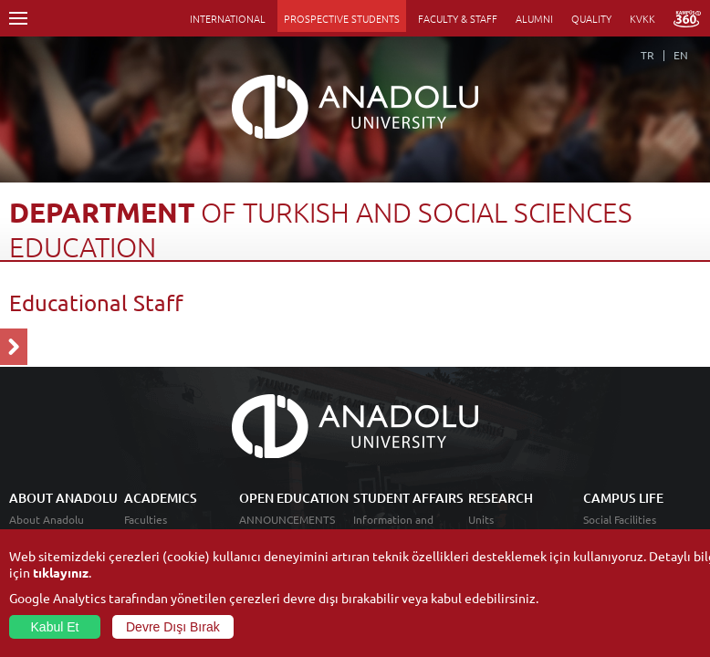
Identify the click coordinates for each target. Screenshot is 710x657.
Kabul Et (55, 627)
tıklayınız (61, 572)
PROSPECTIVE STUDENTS (342, 18)
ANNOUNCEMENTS (287, 519)
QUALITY (591, 18)
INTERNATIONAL (228, 18)
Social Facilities (619, 519)
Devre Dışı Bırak (173, 627)
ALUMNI (534, 18)
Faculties (145, 519)
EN (680, 54)
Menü (18, 18)
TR (647, 54)
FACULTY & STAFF (457, 18)
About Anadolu (46, 519)
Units (481, 519)
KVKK (642, 18)
